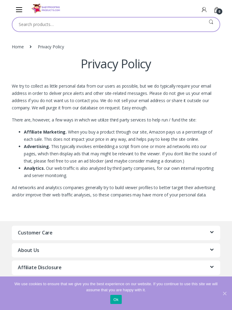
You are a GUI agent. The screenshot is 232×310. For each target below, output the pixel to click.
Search (211, 24)
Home (18, 47)
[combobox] (107, 24)
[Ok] (224, 293)
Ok (115, 299)
